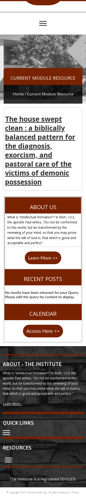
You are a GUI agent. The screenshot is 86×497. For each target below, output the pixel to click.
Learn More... (12, 404)
